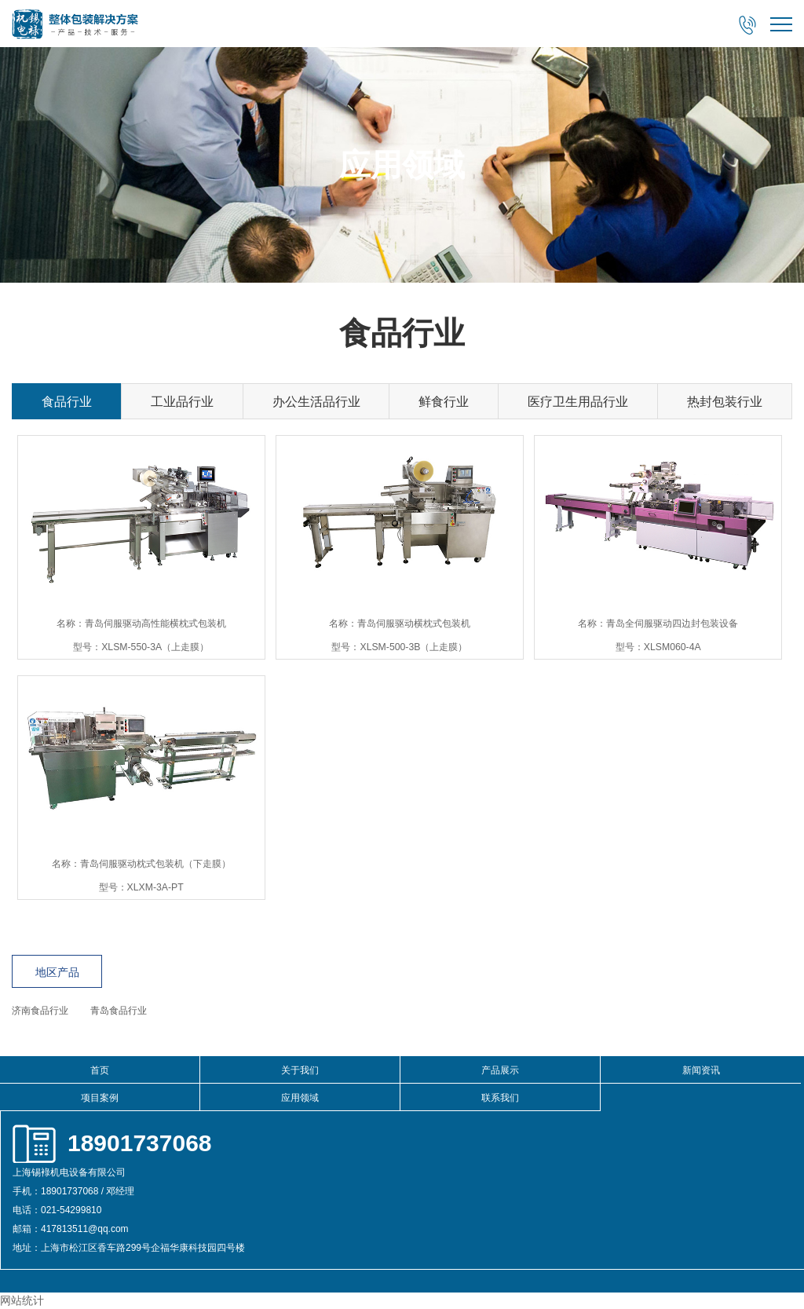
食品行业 (67, 401)
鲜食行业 (443, 401)
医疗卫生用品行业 (578, 401)
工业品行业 (182, 401)
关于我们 (300, 1070)
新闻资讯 (701, 1070)
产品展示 (500, 1070)
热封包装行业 (724, 401)
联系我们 (500, 1097)
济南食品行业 (40, 1010)
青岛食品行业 (118, 1010)
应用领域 (300, 1097)
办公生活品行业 (316, 401)
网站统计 (22, 1300)
